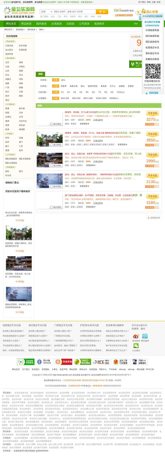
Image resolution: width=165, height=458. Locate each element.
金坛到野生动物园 (94, 399)
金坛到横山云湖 (87, 409)
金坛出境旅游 (15, 447)
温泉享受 (9, 54)
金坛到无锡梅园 (126, 425)
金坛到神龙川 (25, 409)
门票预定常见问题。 (63, 336)
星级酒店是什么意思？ (38, 336)
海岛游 (22, 125)
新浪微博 (136, 341)
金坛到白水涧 (92, 412)
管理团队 (45, 369)
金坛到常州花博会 (138, 418)
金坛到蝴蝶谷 (39, 415)
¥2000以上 (114, 98)
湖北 (7, 100)
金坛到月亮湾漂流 (111, 422)
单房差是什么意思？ (11, 341)
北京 (7, 62)
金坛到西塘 (113, 396)
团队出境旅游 (11, 163)
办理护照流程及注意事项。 (91, 331)
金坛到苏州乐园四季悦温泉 (74, 418)
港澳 (7, 108)
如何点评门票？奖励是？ (65, 350)
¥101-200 (65, 98)
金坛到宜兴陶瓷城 (56, 428)
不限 (56, 80)
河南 (21, 79)
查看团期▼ (84, 124)
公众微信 (136, 350)
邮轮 (7, 171)
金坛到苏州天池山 (53, 409)
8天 (105, 92)
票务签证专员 (152, 53)
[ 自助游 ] (9, 133)
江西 (21, 92)
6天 (93, 92)
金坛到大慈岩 (96, 422)
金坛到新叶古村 (94, 393)
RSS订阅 (150, 369)
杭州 (7, 142)
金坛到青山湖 (147, 405)
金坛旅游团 (27, 447)
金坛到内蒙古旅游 (149, 431)
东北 (7, 75)
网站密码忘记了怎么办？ (116, 350)
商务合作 (83, 369)
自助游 (70, 23)
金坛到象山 (50, 412)
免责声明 (63, 369)
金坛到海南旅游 (37, 431)
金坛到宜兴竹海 (132, 405)
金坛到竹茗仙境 (103, 409)
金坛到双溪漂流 (52, 425)
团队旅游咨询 (152, 41)
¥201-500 (76, 98)
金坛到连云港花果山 (97, 415)
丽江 (86, 16)
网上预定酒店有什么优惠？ (40, 345)
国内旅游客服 (152, 36)
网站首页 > (9, 29)
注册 (154, 2)
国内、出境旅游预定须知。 (14, 350)
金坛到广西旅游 (54, 435)
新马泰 (22, 108)
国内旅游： (7, 431)
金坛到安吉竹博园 (94, 405)
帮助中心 (103, 369)
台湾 (21, 117)
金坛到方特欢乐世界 (75, 399)
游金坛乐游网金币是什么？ (117, 331)
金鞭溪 (122, 86)
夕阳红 (22, 66)
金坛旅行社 (16, 2)
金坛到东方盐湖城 (140, 393)
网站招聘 (73, 369)
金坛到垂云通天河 (115, 402)
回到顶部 (153, 93)
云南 (99, 16)
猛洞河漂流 (92, 86)
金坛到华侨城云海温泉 (97, 418)
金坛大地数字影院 (94, 444)
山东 (7, 71)
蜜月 (21, 171)
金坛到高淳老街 (78, 393)
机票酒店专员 (152, 47)
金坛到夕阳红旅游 (69, 431)
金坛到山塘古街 (99, 396)
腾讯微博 (145, 341)
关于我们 (142, 2)
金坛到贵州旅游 (116, 435)
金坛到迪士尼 (47, 402)
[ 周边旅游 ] (10, 41)
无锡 (21, 138)
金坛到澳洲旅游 (139, 438)
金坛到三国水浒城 (15, 422)
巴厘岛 (8, 117)
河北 (21, 75)
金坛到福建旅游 (22, 435)
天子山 (113, 86)
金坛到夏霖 (38, 412)
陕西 (21, 96)
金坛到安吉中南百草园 (113, 405)
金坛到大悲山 (62, 412)
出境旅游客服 (152, 30)
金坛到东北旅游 (117, 431)
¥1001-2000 (101, 98)
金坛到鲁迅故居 (16, 425)
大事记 (55, 369)
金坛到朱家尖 (47, 422)
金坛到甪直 (136, 396)
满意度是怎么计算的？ (115, 336)
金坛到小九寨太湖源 (38, 418)
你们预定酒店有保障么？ (39, 341)
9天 (112, 92)
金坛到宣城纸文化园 (34, 425)
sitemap (122, 369)
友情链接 (93, 369)
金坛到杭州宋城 (91, 428)
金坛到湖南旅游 (38, 435)
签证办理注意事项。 (88, 345)
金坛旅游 (38, 2)
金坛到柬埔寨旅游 (44, 441)
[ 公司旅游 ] (10, 154)
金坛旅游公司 (135, 444)
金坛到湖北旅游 (148, 435)
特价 (136, 24)
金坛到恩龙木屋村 (147, 422)
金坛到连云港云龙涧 (97, 402)
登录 (158, 2)
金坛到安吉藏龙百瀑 (75, 405)
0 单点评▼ (98, 120)
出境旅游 (56, 23)
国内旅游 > (32, 29)
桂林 (93, 16)
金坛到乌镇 (16, 399)
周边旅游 (26, 23)
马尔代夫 (23, 121)
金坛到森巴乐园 (58, 399)
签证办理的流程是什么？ (90, 341)
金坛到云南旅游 (52, 431)
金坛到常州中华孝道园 (145, 425)
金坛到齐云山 (55, 418)
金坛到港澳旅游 (21, 438)
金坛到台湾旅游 (123, 438)
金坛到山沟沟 (135, 409)
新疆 (21, 71)
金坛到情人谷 (131, 402)
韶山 (83, 86)
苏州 (21, 150)
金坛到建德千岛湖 (147, 402)
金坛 (53, 16)
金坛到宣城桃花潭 (151, 409)
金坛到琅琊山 (80, 415)
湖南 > (41, 29)
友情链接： (7, 451)
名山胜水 (9, 50)
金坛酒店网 (19, 444)
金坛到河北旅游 (101, 431)
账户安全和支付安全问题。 (117, 345)
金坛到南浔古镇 (68, 396)
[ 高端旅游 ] (10, 167)
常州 (7, 138)
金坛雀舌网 (68, 444)
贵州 (7, 96)
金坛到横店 (65, 425)
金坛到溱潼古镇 (21, 393)
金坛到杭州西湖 (130, 415)
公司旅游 (84, 23)
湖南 (21, 83)
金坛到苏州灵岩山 (70, 409)
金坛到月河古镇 (83, 396)
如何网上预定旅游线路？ (13, 331)
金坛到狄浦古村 (109, 393)
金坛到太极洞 (12, 415)
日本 (21, 113)
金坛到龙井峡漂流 (129, 422)
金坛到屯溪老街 (37, 393)
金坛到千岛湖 (53, 415)
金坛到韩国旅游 (54, 438)
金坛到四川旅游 (85, 435)
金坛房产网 (108, 444)
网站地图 (141, 369)
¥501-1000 (88, 98)
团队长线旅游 (25, 159)
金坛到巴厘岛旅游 (87, 438)
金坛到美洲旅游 (154, 438)
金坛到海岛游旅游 (10, 441)
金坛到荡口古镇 (12, 396)
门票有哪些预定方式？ (64, 341)
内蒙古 (8, 79)
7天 (99, 92)
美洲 (7, 125)
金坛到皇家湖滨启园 (136, 428)
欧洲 (7, 129)
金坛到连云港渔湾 (78, 402)
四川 (7, 92)
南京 (80, 16)
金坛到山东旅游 (86, 431)
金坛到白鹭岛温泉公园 (119, 418)
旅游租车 (99, 23)
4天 (80, 92)
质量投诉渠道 (152, 59)
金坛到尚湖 (38, 409)
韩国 (7, 113)
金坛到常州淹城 (18, 402)
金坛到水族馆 (33, 402)
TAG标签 (113, 369)
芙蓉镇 (131, 86)
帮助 (149, 2)
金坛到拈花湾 (124, 393)
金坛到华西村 (119, 428)
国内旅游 (41, 23)
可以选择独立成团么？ (12, 345)
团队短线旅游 (11, 159)
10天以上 (121, 92)
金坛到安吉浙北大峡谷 (54, 405)
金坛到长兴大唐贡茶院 (78, 422)
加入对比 (55, 124)
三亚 (59, 16)
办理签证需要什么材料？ (90, 336)
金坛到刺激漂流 (32, 422)
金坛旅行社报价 (40, 447)
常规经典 (23, 50)
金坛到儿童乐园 (42, 399)
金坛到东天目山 (61, 402)
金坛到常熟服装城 (39, 428)
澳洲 (7, 121)
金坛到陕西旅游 (132, 435)
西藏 (21, 87)
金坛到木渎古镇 (150, 396)
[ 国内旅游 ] (10, 58)
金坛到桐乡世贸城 (21, 428)
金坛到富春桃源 (146, 415)
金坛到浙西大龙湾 (121, 412)
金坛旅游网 (28, 2)
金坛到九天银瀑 (24, 412)
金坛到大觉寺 (106, 428)
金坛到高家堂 (61, 422)
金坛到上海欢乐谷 (129, 399)
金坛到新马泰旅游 (38, 438)
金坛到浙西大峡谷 (139, 412)
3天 (74, 92)
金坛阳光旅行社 (50, 380)
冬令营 (8, 175)
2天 (68, 92)
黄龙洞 (104, 86)
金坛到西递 (26, 396)
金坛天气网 (79, 444)
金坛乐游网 (96, 375)
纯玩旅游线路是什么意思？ (14, 336)
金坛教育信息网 (121, 444)
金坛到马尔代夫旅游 (105, 438)
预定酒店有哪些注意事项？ (40, 350)
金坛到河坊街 (52, 393)
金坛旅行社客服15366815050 (152, 24)
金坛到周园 (64, 393)
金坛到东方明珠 (110, 425)
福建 (7, 83)
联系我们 (36, 369)
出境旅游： (7, 438)
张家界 (73, 16)
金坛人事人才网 (55, 444)
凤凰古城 (74, 86)
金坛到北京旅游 (21, 431)
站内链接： (7, 444)
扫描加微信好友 (152, 81)
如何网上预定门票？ (63, 331)
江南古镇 (9, 45)
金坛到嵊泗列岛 (77, 412)
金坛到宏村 (38, 396)
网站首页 (11, 23)
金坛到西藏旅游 (69, 435)
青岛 (66, 16)
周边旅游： (7, 393)
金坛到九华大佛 (16, 405)
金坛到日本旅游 (70, 438)
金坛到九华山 (106, 412)
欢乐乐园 (23, 45)
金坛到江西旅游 (101, 435)
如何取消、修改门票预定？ (66, 345)
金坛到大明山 (67, 415)
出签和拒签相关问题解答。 (91, 350)
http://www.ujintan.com (62, 375)
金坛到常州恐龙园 (111, 399)
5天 (87, 92)
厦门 (21, 142)
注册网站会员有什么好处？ (117, 341)
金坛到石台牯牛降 (19, 418)
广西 (7, 87)
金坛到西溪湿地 (115, 415)
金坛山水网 (42, 444)
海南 (21, 62)
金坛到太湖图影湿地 (34, 405)
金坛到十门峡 (25, 415)
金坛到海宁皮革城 (74, 428)
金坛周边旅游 (148, 444)
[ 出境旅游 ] (10, 104)
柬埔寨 (22, 129)
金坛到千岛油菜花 (80, 425)
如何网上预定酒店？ (37, 331)
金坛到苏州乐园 (146, 399)
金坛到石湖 (28, 399)
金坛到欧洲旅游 (27, 441)
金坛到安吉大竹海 (119, 409)
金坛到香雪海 (96, 425)
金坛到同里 (125, 396)
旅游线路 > (21, 29)
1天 (62, 92)
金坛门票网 (30, 444)
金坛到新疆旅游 (133, 431)
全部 (43, 11)
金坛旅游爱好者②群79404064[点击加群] (152, 86)
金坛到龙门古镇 (52, 396)
